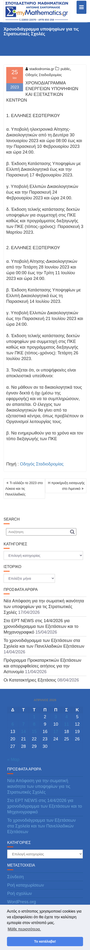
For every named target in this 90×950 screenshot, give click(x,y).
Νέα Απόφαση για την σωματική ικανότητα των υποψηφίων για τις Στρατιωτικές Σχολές (44, 607)
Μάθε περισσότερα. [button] (24, 929)
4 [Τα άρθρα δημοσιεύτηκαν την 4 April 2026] (66, 716)
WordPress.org (21, 901)
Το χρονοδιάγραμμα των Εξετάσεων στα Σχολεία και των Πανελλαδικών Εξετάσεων (41, 826)
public (65, 69)
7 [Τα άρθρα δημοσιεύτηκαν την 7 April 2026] (23, 724)
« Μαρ (13, 759)
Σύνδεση (15, 876)
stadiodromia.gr (39, 69)
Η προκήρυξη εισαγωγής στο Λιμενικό (66, 485)
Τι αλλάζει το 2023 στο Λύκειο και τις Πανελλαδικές (24, 488)
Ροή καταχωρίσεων (25, 885)
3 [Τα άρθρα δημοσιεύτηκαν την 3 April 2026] (55, 716)
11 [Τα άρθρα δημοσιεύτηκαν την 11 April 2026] (66, 724)
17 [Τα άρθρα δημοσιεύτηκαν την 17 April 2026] (55, 731)
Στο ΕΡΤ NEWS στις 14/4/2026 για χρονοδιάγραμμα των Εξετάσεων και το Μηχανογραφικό (41, 626)
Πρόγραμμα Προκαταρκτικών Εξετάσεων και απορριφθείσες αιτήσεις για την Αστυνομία (42, 666)
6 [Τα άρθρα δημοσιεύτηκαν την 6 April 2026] (13, 724)
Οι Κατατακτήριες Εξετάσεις (30, 680)
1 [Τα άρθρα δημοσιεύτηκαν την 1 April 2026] (34, 716)
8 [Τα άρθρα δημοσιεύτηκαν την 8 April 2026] (34, 724)
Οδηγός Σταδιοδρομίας (43, 75)
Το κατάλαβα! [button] (45, 941)
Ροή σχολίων (19, 893)
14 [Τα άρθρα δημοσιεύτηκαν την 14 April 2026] (23, 731)
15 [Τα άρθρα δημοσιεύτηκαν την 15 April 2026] (34, 731)
